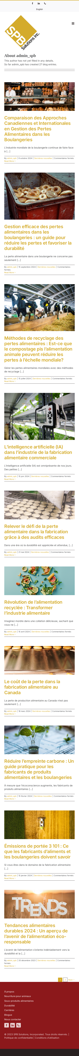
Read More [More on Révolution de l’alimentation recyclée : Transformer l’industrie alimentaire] (9, 634)
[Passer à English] (39, 9)
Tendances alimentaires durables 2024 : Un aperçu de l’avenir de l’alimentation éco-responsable (36, 934)
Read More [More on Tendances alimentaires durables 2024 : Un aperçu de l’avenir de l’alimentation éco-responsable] (9, 966)
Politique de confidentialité (18, 1037)
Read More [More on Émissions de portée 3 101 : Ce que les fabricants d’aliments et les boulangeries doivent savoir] (9, 878)
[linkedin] (12, 1025)
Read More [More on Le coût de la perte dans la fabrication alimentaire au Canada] (9, 714)
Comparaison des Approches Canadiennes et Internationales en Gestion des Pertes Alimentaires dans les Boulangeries (37, 128)
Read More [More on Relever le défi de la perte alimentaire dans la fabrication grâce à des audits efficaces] (9, 555)
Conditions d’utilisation (47, 1037)
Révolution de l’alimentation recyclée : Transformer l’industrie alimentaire (33, 607)
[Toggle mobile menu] (73, 23)
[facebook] (6, 1025)
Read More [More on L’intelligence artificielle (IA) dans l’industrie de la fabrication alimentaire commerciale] (9, 479)
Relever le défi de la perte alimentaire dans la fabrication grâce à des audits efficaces (36, 531)
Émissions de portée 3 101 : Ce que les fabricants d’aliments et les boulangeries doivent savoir (37, 851)
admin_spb (12, 158)
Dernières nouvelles (43, 158)
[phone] (18, 1025)
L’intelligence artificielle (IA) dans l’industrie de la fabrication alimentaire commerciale (38, 452)
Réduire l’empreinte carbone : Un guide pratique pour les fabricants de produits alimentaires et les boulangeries (39, 769)
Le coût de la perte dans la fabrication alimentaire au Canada (32, 687)
